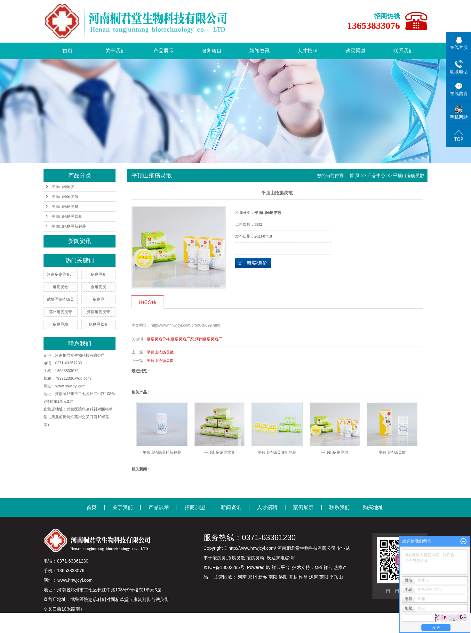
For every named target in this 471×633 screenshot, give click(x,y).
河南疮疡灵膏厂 (60, 274)
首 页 (354, 175)
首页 (67, 50)
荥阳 (323, 577)
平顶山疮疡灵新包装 (69, 226)
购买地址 (373, 507)
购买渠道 (355, 50)
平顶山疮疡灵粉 (65, 206)
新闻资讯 (259, 50)
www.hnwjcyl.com (70, 386)
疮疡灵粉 (60, 324)
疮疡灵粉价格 (158, 339)
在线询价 (253, 263)
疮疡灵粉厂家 (182, 339)
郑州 (252, 577)
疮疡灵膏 (98, 274)
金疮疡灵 (98, 287)
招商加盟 (195, 507)
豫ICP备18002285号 (224, 567)
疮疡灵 (98, 299)
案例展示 (303, 507)
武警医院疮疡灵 (60, 299)
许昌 (303, 577)
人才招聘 (307, 50)
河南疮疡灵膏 (98, 312)
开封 (293, 577)
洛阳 (283, 577)
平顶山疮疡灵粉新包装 (162, 452)
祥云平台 (281, 567)
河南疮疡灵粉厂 (208, 339)
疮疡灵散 (60, 287)
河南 (242, 577)
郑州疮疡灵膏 (60, 312)
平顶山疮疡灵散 (65, 196)
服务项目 (211, 50)
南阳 (272, 577)
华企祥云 (323, 567)
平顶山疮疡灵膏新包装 (277, 452)
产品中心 (376, 175)
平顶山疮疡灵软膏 (67, 216)
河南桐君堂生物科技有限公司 (80, 355)
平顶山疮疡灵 (63, 186)
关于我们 (115, 50)
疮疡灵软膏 (98, 324)
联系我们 (403, 50)
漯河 (313, 577)
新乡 (262, 577)
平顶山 (336, 577)
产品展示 (163, 50)
